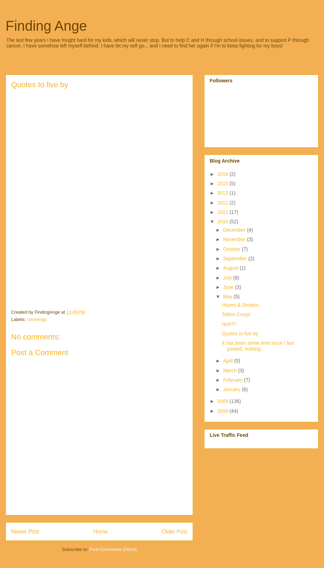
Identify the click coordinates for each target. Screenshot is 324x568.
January (232, 389)
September (235, 258)
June (229, 287)
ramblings (37, 319)
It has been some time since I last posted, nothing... (258, 346)
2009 (223, 401)
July (228, 278)
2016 (223, 174)
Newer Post (25, 532)
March (230, 370)
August (231, 268)
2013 (223, 193)
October (232, 249)
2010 (223, 221)
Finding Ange (46, 25)
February (233, 380)
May (228, 296)
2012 (223, 202)
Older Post (174, 532)
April (228, 361)
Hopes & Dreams (240, 305)
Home (100, 532)
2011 (223, 212)
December (235, 230)
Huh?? (229, 324)
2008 (223, 411)
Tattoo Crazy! (236, 314)
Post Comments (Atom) (113, 549)
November (235, 239)
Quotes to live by (240, 333)
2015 (223, 183)
